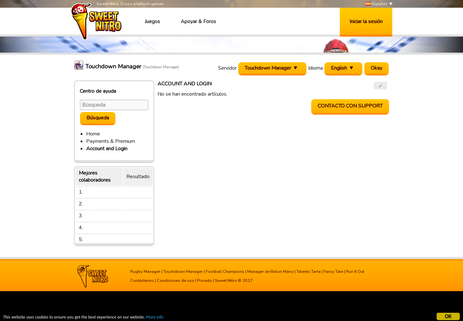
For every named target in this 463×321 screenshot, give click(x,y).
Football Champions (225, 271)
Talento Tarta (308, 271)
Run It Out (355, 271)
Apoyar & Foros (198, 21)
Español (376, 4)
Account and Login (106, 148)
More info (154, 318)
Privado (204, 280)
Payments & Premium (110, 141)
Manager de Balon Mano (270, 271)
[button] (380, 85)
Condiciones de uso (175, 280)
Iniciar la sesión (366, 21)
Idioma (315, 68)
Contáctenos (142, 280)
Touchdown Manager (183, 271)
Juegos (152, 21)
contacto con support (350, 105)
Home (93, 133)
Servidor (227, 68)
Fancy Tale (333, 271)
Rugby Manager (145, 271)
